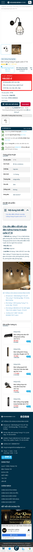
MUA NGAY (25, 104)
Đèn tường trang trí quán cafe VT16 (9, 8)
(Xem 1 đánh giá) (12, 64)
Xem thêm (24, 131)
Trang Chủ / (4, 6)
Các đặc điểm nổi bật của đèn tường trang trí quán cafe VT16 (16, 215)
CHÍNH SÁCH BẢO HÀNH (8, 496)
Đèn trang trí (10, 6)
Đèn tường (16, 6)
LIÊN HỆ (3, 481)
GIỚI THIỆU (4, 475)
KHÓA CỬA (4, 472)
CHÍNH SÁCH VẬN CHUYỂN (9, 493)
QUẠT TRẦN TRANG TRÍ (9, 466)
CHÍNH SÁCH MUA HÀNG (9, 490)
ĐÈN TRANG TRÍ (6, 469)
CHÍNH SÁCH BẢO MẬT (8, 502)
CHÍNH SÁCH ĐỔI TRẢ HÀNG (10, 499)
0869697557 (18, 147)
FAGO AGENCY (26, 545)
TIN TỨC (4, 478)
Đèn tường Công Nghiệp (25, 6)
